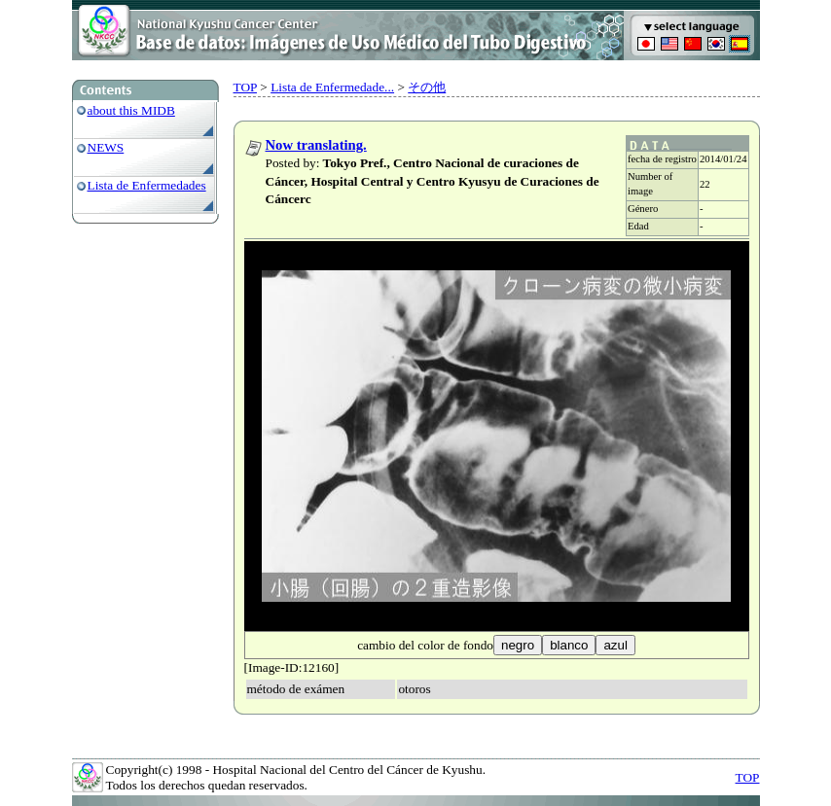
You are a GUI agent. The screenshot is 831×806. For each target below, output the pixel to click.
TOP (245, 87)
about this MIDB (131, 110)
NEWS (106, 147)
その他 (427, 87)
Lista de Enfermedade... (332, 87)
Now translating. (316, 145)
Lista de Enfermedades (147, 185)
